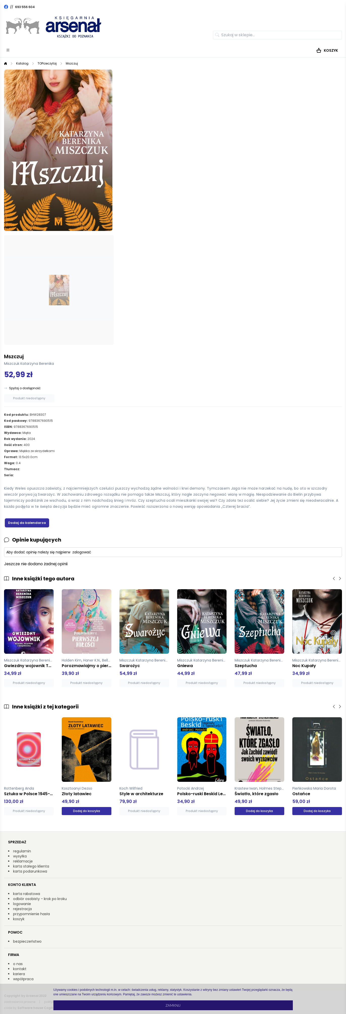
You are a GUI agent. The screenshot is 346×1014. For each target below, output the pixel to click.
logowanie (22, 903)
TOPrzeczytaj (47, 63)
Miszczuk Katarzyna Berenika (29, 363)
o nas (18, 963)
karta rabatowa (26, 893)
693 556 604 (25, 7)
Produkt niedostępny (29, 398)
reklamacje (23, 861)
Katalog (22, 63)
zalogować (81, 552)
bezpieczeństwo (27, 941)
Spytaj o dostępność (25, 388)
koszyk (18, 918)
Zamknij (173, 1005)
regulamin (22, 851)
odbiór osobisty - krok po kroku (40, 898)
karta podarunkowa (30, 871)
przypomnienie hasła (31, 913)
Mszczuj (72, 63)
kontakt (19, 968)
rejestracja (22, 908)
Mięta (26, 433)
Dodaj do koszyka (86, 811)
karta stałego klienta (31, 866)
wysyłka (20, 856)
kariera (19, 973)
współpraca (23, 978)
